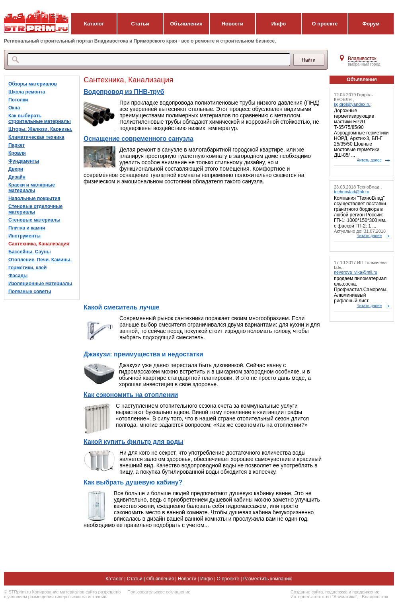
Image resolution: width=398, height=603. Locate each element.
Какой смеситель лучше (121, 307)
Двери (15, 169)
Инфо (278, 24)
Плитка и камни (26, 228)
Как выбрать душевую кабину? (133, 482)
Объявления (186, 24)
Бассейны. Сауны (29, 252)
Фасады (17, 275)
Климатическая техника (36, 137)
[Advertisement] (203, 244)
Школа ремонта (26, 92)
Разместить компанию (268, 579)
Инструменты (24, 236)
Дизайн (16, 177)
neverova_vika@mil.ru (355, 272)
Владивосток (362, 58)
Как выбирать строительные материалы (39, 118)
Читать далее (369, 160)
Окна (14, 108)
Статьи (140, 24)
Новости (233, 24)
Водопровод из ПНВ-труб (124, 91)
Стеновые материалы (34, 220)
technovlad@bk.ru (351, 191)
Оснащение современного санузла (138, 138)
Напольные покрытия (34, 198)
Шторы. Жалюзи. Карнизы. (40, 129)
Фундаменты (23, 161)
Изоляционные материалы (40, 283)
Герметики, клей (27, 267)
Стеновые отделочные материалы (35, 209)
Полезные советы (29, 291)
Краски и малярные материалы (31, 187)
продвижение (365, 591)
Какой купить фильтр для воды (133, 441)
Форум (370, 24)
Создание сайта (307, 591)
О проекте (325, 24)
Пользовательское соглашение (158, 591)
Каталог (94, 24)
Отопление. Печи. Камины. (40, 260)
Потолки (18, 100)
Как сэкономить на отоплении (131, 394)
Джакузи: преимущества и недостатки (143, 354)
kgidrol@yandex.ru (352, 104)
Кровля (17, 153)
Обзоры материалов (32, 84)
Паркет (16, 145)
